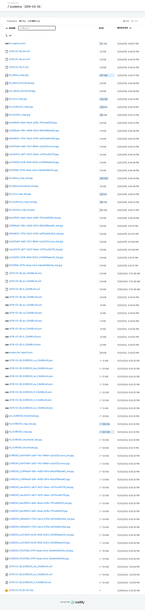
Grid (134, 21)
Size (101, 28)
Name (12, 28)
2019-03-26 (32, 7)
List (126, 21)
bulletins (16, 7)
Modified (124, 28)
